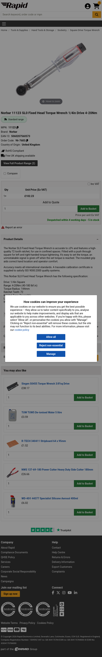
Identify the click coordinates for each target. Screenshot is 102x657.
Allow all (51, 336)
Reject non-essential (51, 345)
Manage (51, 353)
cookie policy (21, 329)
